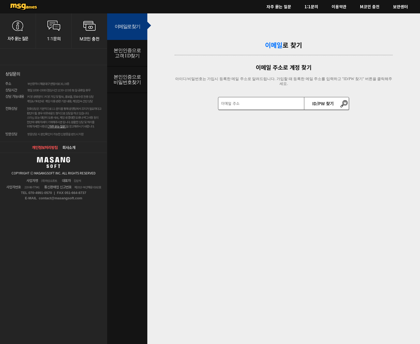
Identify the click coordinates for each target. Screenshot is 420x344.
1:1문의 (311, 6)
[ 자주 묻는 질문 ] (57, 126)
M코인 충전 (370, 6)
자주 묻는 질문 (279, 6)
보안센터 (400, 6)
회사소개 (68, 147)
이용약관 (339, 6)
